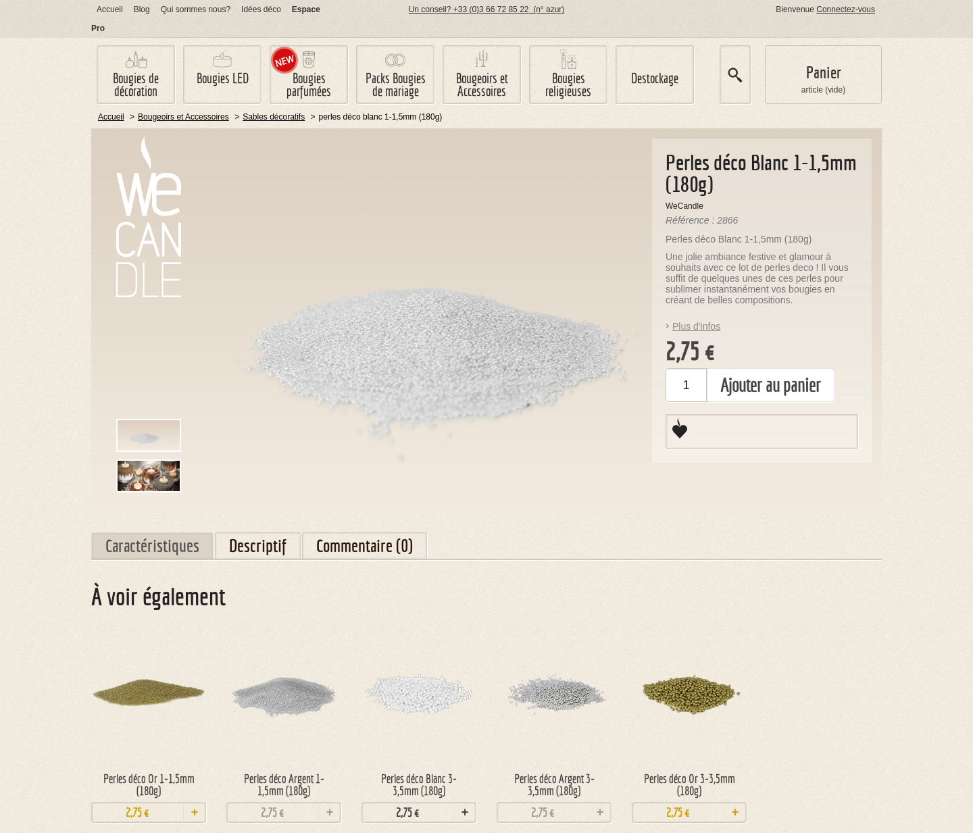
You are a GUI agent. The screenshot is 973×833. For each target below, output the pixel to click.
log (142, 9)
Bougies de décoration (136, 84)
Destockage (654, 78)
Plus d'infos (696, 326)
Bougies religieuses (568, 84)
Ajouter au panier (770, 385)
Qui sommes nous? (195, 9)
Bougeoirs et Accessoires (482, 84)
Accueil (110, 9)
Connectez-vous (845, 9)
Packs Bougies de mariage (396, 84)
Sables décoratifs (274, 117)
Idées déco (261, 9)
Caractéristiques (152, 545)
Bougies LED (223, 78)
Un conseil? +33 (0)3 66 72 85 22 (487, 9)
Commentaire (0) (364, 545)
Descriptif (257, 545)
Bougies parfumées (308, 84)
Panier (823, 73)
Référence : (691, 220)
